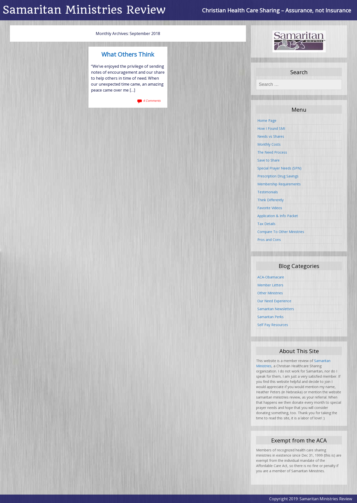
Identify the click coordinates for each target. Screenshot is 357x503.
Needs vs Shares (270, 136)
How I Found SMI (271, 128)
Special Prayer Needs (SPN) (279, 168)
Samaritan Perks (270, 316)
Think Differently (270, 200)
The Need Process (272, 152)
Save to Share (268, 160)
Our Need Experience (274, 301)
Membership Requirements (279, 184)
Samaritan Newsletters (275, 308)
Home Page (266, 120)
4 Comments (152, 101)
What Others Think (127, 54)
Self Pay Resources (272, 324)
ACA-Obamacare (270, 277)
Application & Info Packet (277, 215)
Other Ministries (270, 293)
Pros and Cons (269, 239)
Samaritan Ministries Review (84, 9)
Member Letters (270, 285)
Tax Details (266, 223)
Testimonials (267, 192)
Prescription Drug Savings (277, 176)
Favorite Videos (269, 207)
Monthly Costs (269, 144)
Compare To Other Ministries (280, 231)
